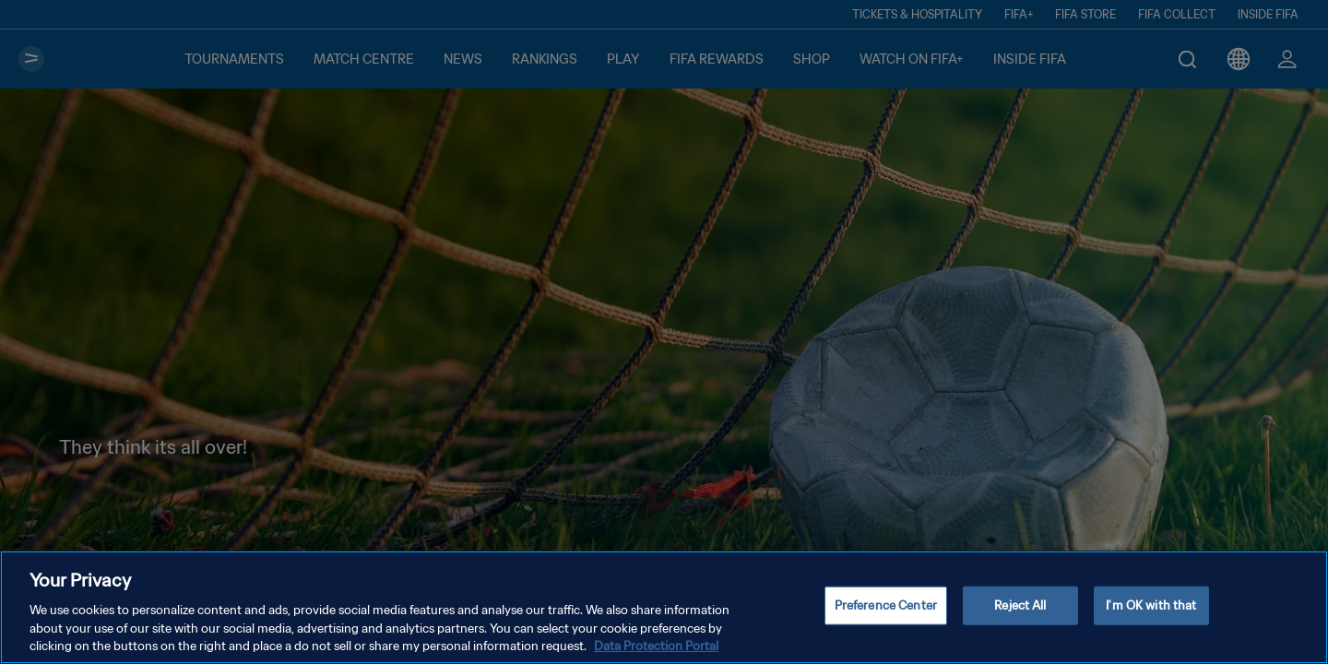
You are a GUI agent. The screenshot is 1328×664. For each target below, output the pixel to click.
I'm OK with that (1151, 621)
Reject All (1020, 621)
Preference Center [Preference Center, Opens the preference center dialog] (886, 621)
